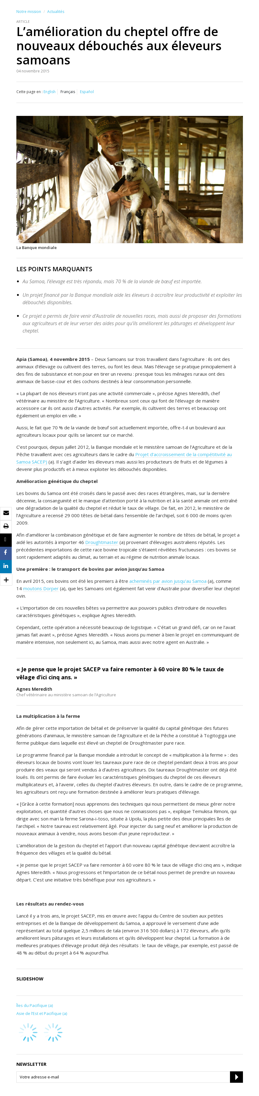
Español (87, 91)
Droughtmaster (101, 542)
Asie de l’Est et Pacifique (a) (41, 1013)
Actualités (55, 11)
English (50, 91)
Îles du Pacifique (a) (34, 1005)
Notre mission (28, 11)
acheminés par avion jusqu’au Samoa (168, 581)
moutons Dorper (41, 588)
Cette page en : (29, 91)
